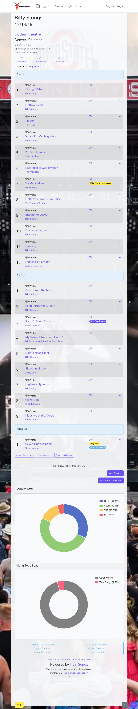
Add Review (115, 473)
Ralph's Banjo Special (39, 321)
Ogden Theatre (28, 34)
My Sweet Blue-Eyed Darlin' (44, 337)
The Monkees (32, 171)
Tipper (29, 121)
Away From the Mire (38, 290)
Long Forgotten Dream (40, 306)
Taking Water (34, 89)
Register (110, 6)
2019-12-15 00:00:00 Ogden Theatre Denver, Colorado (96, 648)
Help (19, 704)
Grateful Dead (32, 403)
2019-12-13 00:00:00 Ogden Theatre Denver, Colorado (42, 648)
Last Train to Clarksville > (41, 168)
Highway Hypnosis (37, 384)
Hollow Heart (34, 105)
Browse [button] (59, 6)
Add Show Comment (110, 480)
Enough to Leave (36, 215)
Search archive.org (64, 455)
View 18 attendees (25, 455)
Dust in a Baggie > (37, 230)
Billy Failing (31, 187)
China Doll (32, 400)
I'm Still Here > (35, 152)
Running (30, 246)
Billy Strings (31, 93)
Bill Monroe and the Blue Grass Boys (44, 341)
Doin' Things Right (37, 353)
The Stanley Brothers (36, 203)
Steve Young (32, 448)
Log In (120, 6)
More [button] (79, 6)
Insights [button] (70, 6)
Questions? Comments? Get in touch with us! (69, 659)
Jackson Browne (33, 265)
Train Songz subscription (75, 672)
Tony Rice (30, 124)
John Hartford (32, 156)
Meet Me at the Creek (39, 415)
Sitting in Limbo (35, 368)
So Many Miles (34, 183)
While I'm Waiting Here (40, 136)
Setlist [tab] (20, 66)
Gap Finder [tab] (34, 66)
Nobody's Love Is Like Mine (43, 199)
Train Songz (79, 664)
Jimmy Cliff (30, 372)
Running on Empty (37, 262)
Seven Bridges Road (38, 444)
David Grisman (32, 325)
